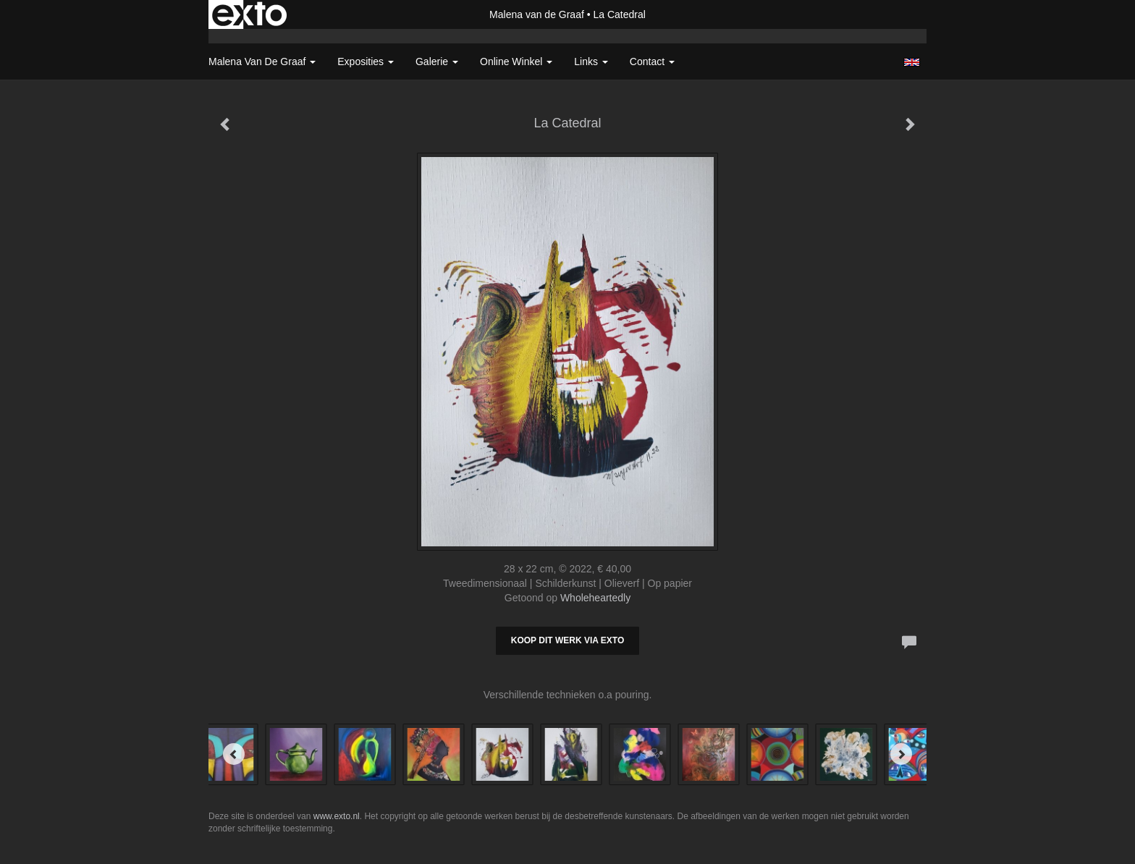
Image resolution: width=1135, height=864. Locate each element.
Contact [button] (652, 61)
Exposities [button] (365, 61)
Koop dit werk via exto (567, 640)
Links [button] (591, 61)
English (911, 62)
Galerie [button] (436, 61)
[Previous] (234, 754)
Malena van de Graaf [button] (262, 61)
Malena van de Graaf (536, 14)
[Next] (901, 754)
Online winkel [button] (516, 61)
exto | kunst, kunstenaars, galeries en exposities (249, 14)
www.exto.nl (336, 816)
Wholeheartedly (595, 597)
